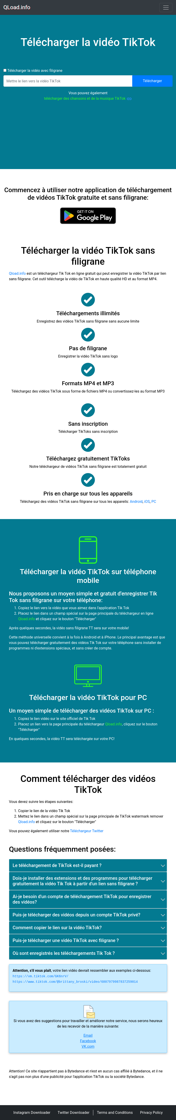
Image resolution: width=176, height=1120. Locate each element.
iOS (147, 501)
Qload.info (17, 273)
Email (88, 1035)
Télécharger (152, 81)
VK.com (88, 1046)
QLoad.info (17, 7)
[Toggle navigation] (166, 7)
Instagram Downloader (31, 1112)
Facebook (88, 1041)
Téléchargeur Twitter (87, 831)
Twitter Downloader (74, 1112)
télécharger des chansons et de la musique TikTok (88, 99)
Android (136, 501)
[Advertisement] (88, 137)
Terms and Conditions (115, 1112)
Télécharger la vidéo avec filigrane (34, 70)
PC (153, 501)
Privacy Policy (151, 1112)
